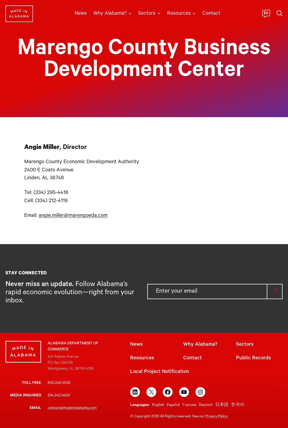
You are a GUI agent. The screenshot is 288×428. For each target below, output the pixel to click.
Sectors (244, 345)
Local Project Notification (159, 372)
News (136, 345)
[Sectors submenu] (159, 13)
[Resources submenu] (194, 13)
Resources (142, 358)
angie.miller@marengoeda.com (73, 216)
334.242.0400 (59, 396)
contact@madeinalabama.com (72, 408)
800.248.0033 (59, 383)
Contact (192, 358)
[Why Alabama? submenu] (130, 13)
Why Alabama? (200, 345)
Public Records (253, 358)
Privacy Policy (216, 417)
